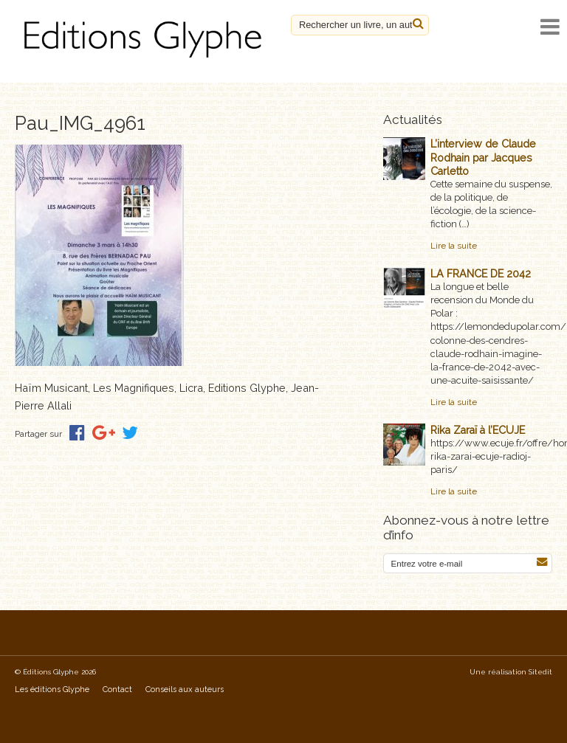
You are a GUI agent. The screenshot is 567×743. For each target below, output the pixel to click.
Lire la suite (453, 246)
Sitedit (540, 672)
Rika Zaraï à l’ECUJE (477, 430)
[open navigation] (550, 27)
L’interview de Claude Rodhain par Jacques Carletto (483, 157)
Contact (117, 689)
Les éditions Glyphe (52, 689)
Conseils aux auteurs (184, 689)
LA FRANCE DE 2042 (480, 274)
